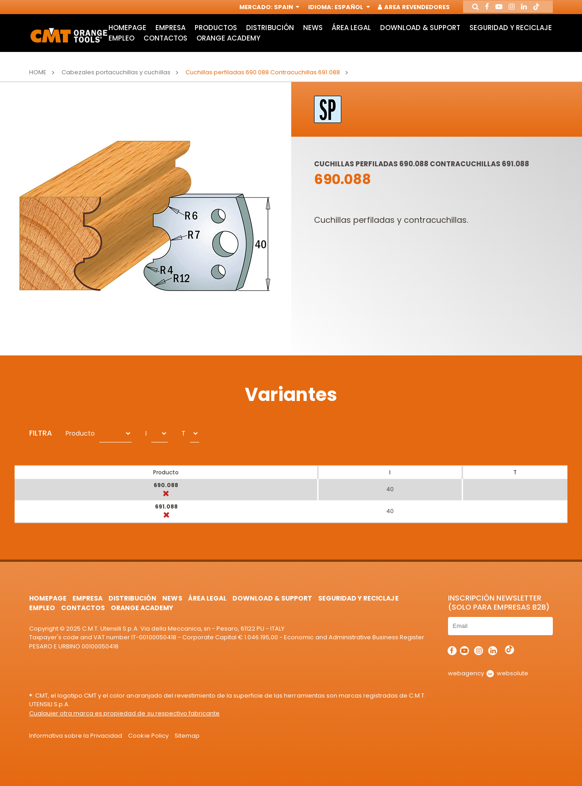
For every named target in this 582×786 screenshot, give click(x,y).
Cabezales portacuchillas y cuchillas (116, 72)
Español (343, 8)
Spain (278, 8)
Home (37, 72)
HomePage (127, 34)
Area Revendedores (406, 8)
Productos (216, 34)
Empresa (170, 34)
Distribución (270, 34)
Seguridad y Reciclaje (149, 46)
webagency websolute (488, 673)
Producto (80, 433)
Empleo (213, 46)
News (314, 34)
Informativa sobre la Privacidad (76, 735)
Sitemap (187, 735)
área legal (353, 34)
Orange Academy (321, 46)
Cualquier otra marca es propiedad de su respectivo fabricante (124, 713)
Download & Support (422, 34)
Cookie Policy (148, 735)
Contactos (257, 46)
